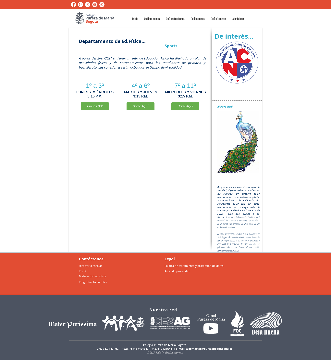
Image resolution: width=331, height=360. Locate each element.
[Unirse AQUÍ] (95, 106)
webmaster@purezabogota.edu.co (209, 349)
